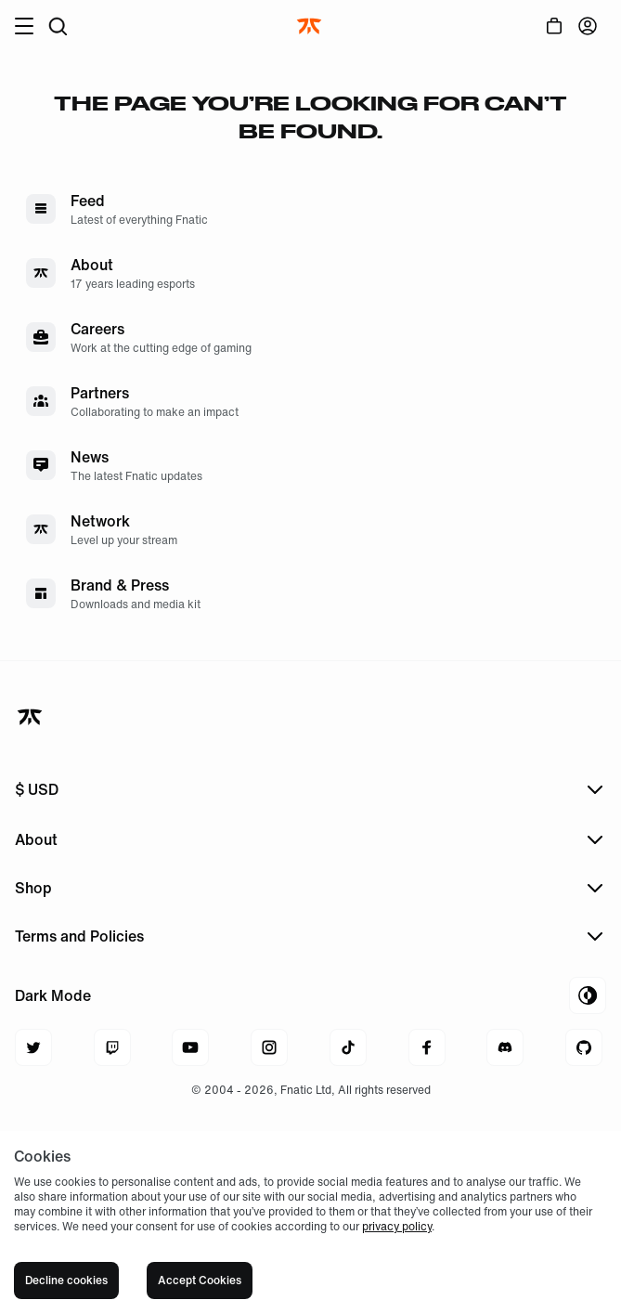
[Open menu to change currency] (310, 789)
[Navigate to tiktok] (348, 1047)
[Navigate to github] (583, 1047)
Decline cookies (66, 1280)
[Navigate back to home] (31, 716)
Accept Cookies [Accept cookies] (199, 1280)
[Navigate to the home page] (311, 26)
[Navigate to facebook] (427, 1047)
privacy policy (397, 1226)
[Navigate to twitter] (33, 1047)
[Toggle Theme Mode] (310, 995)
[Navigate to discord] (505, 1047)
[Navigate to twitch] (112, 1047)
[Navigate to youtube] (190, 1047)
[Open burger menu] (24, 26)
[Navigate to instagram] (269, 1047)
